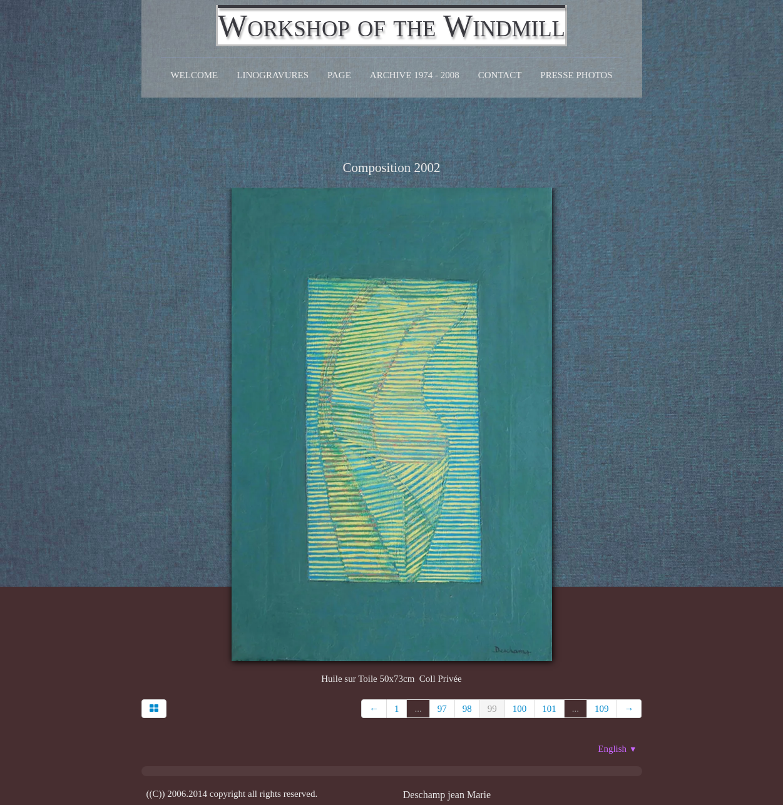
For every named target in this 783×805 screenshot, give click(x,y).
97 (442, 709)
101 (549, 709)
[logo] (391, 25)
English (617, 749)
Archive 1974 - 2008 (414, 75)
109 (602, 709)
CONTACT (500, 75)
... (417, 709)
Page (339, 75)
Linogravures (273, 75)
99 (492, 709)
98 (467, 709)
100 (520, 709)
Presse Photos (576, 75)
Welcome (194, 75)
